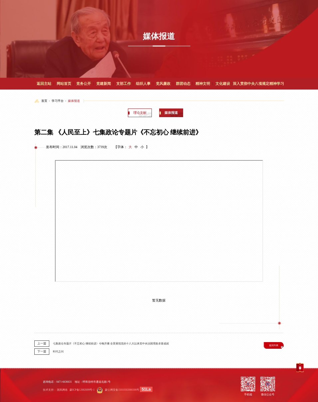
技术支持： (49, 389)
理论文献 (140, 112)
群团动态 (183, 84)
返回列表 (273, 345)
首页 (44, 100)
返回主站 (44, 84)
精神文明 (202, 84)
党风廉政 (163, 84)
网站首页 (64, 84)
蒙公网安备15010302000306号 (122, 389)
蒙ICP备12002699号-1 (82, 389)
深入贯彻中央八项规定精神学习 (258, 84)
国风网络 (62, 389)
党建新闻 (103, 84)
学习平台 (58, 100)
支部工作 (123, 84)
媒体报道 (74, 100)
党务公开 (83, 84)
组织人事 (143, 84)
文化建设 (222, 84)
